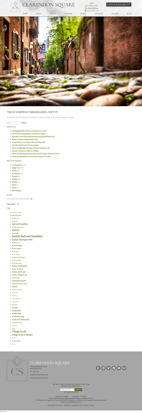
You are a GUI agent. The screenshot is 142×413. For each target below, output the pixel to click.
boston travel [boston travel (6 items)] (15, 278)
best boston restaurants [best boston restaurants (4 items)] (17, 227)
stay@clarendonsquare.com (39, 375)
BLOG (129, 13)
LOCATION (99, 13)
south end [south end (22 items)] (16, 313)
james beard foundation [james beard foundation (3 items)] (17, 289)
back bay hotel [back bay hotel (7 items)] (16, 215)
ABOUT (39, 13)
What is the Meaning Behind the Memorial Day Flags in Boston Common (35, 154)
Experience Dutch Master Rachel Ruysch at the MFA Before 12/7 (33, 137)
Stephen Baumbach (99, 400)
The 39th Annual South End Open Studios (25, 145)
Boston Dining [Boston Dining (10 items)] (16, 245)
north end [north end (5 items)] (14, 305)
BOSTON (68, 13)
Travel (14, 188)
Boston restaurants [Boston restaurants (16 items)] (19, 266)
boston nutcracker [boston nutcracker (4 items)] (16, 260)
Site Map (67, 405)
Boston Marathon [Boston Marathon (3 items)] (15, 254)
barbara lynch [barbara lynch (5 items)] (16, 218)
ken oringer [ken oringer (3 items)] (14, 295)
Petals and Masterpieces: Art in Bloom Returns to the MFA (31, 156)
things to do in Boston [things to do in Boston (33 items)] (22, 334)
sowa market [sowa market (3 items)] (14, 325)
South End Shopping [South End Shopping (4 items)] (17, 322)
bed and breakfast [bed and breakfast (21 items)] (20, 224)
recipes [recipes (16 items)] (15, 307)
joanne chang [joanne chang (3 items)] (15, 292)
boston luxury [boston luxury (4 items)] (15, 251)
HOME (25, 13)
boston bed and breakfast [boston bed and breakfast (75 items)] (27, 236)
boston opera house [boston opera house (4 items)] (16, 263)
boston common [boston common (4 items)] (16, 242)
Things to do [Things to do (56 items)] (19, 331)
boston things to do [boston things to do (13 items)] (19, 275)
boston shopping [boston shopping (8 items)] (17, 269)
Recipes (14, 176)
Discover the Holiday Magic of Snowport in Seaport (29, 134)
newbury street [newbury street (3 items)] (15, 301)
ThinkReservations (87, 398)
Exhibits (14, 182)
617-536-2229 (91, 6)
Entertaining (16, 191)
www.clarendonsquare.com (39, 378)
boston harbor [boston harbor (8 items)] (16, 248)
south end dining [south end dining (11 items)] (18, 316)
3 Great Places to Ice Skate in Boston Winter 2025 (28, 142)
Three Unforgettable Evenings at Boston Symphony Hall (31, 148)
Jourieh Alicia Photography (84, 400)
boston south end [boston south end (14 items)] (19, 272)
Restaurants (16, 173)
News (14, 185)
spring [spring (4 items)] (13, 328)
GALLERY (114, 13)
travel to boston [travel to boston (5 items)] (16, 341)
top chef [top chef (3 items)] (13, 338)
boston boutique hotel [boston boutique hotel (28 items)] (22, 239)
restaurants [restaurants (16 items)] (16, 310)
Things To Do (16, 168)
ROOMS (53, 13)
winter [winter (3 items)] (13, 344)
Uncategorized (17, 165)
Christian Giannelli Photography (65, 400)
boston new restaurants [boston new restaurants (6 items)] (18, 257)
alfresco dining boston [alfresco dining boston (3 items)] (16, 212)
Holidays (15, 179)
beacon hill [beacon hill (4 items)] (14, 221)
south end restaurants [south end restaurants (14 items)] (20, 319)
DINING (83, 13)
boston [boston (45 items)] (15, 230)
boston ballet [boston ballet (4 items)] (15, 233)
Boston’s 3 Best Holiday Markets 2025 (25, 139)
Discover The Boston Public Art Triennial (25, 151)
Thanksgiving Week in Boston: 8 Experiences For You (29, 131)
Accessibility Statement (55, 405)
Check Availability (119, 4)
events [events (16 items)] (14, 286)
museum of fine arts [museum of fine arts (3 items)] (16, 298)
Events (14, 171)
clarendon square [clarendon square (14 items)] (19, 280)
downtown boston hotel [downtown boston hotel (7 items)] (19, 284)
